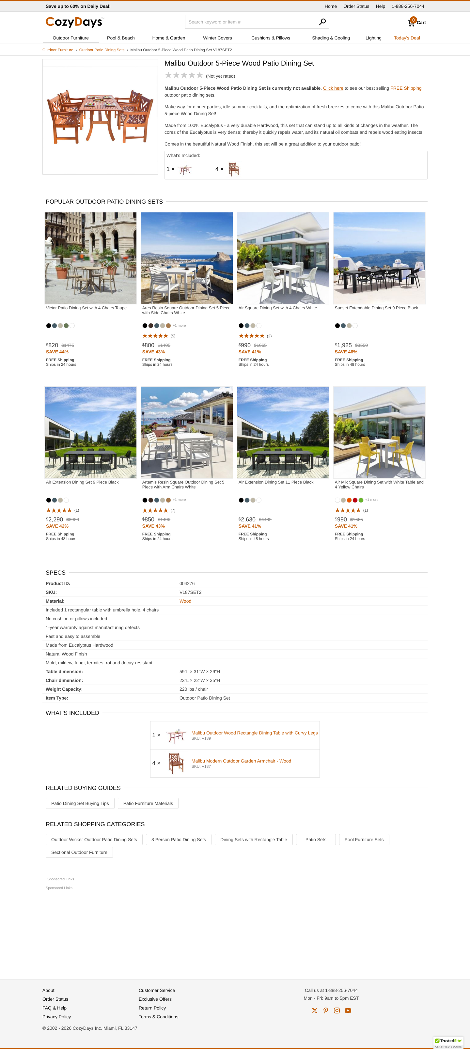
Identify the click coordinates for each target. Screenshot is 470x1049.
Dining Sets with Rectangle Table (253, 839)
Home (331, 6)
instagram (337, 1010)
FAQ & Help (54, 1007)
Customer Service (157, 990)
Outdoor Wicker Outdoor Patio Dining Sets (94, 839)
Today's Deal (407, 37)
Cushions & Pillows (270, 37)
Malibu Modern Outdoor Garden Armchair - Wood (241, 761)
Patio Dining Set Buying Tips (80, 803)
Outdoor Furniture (71, 37)
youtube (348, 1010)
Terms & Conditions (158, 1016)
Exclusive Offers (155, 999)
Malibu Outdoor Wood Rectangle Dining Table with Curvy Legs (255, 732)
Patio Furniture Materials (148, 803)
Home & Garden (168, 37)
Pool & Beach (121, 37)
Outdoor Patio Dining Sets (102, 50)
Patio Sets (316, 839)
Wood (185, 601)
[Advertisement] (235, 932)
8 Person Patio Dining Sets (178, 839)
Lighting (374, 37)
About (48, 990)
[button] (448, 1043)
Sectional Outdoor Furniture (79, 852)
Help (380, 6)
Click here (333, 88)
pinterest (326, 1010)
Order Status (356, 6)
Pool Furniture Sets (364, 839)
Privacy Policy (56, 1016)
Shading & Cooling (331, 37)
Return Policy (152, 1007)
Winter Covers (217, 37)
